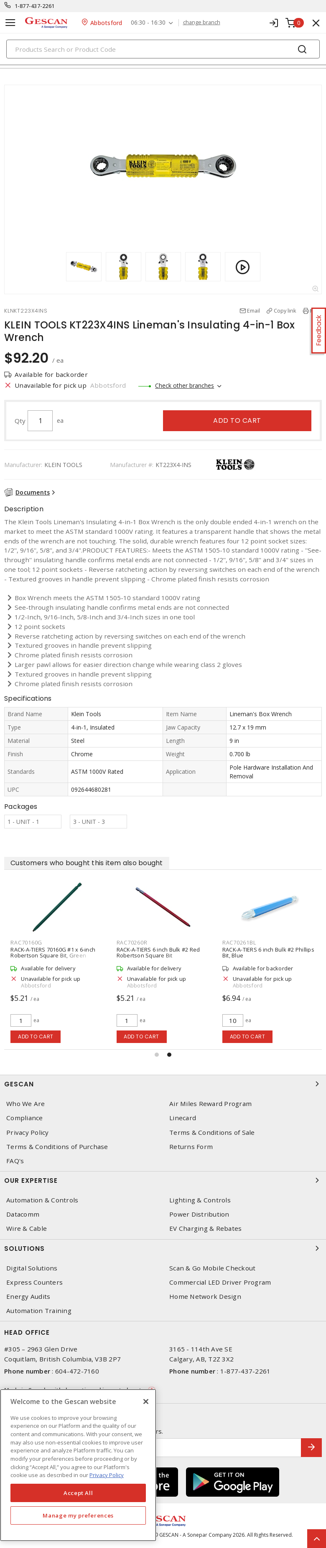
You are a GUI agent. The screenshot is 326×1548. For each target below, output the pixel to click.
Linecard (182, 1118)
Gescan (163, 1083)
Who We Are (25, 1104)
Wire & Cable (26, 1228)
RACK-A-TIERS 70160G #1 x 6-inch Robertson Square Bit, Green (52, 952)
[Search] (163, 49)
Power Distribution (199, 1214)
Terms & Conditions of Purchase (57, 1147)
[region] (78, 1465)
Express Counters (34, 1282)
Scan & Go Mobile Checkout (212, 1268)
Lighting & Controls (200, 1200)
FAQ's (15, 1161)
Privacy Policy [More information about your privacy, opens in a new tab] (106, 1475)
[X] (146, 1401)
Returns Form (191, 1147)
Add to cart (237, 420)
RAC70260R (132, 942)
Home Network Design (205, 1297)
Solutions (163, 1248)
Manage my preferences (78, 1515)
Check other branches (184, 385)
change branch (201, 22)
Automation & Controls (42, 1200)
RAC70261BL (239, 942)
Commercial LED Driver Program (220, 1282)
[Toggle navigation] (10, 23)
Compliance (24, 1118)
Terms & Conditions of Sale (212, 1132)
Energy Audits (28, 1297)
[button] (157, 1055)
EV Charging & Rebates (205, 1228)
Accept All (78, 1493)
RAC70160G (26, 942)
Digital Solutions (31, 1268)
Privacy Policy (27, 1132)
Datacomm (22, 1214)
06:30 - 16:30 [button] (148, 22)
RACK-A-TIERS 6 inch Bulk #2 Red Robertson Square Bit (158, 952)
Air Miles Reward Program (210, 1104)
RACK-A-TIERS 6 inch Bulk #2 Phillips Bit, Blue (268, 952)
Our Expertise (163, 1180)
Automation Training (38, 1311)
